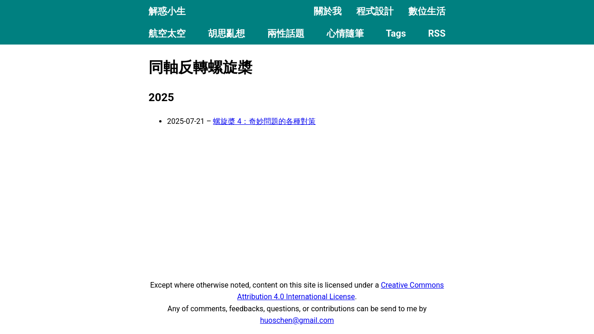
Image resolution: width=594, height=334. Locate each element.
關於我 (328, 11)
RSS (437, 33)
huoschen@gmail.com (297, 320)
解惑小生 (167, 11)
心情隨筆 (345, 33)
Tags (396, 33)
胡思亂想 (226, 33)
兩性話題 (285, 33)
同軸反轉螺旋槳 (200, 67)
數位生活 (427, 11)
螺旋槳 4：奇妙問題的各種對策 (264, 121)
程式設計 (375, 11)
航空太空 (167, 33)
